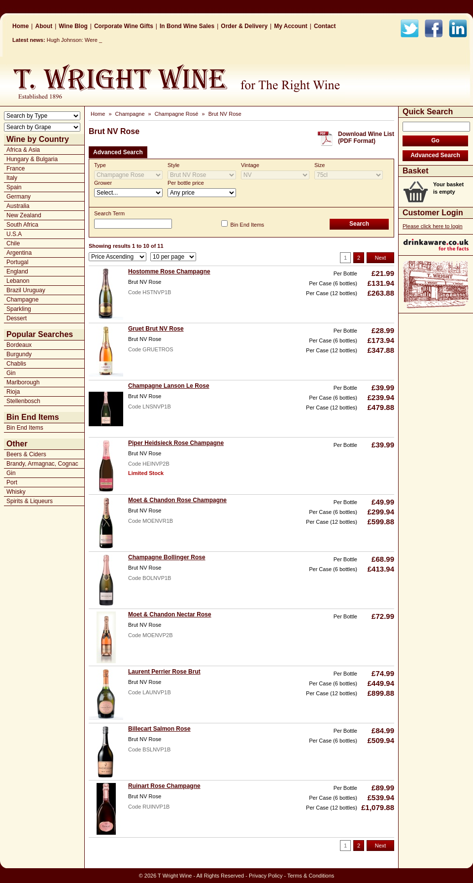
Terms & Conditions (310, 876)
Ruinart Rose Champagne (164, 785)
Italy (11, 177)
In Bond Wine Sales (187, 26)
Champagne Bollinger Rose (166, 557)
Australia (18, 206)
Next (380, 258)
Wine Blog (73, 26)
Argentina (19, 252)
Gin (11, 373)
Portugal (17, 262)
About (43, 26)
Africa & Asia (23, 149)
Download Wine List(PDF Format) (366, 137)
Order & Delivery (244, 26)
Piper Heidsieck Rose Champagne (176, 443)
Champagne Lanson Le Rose (168, 385)
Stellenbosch (23, 401)
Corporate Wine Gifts (123, 26)
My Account (290, 26)
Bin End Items (24, 427)
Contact (325, 26)
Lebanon (18, 280)
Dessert (16, 318)
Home (20, 26)
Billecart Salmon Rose (159, 728)
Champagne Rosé (177, 114)
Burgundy (19, 354)
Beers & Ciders (26, 454)
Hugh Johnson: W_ (70, 40)
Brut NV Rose (224, 114)
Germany (18, 196)
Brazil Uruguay (25, 290)
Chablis (16, 363)
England (17, 271)
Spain (14, 187)
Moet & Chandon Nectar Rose (169, 614)
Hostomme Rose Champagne (169, 271)
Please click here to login (433, 226)
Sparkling (18, 309)
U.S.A (14, 234)
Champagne (22, 299)
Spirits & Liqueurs (29, 501)
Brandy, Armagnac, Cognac (42, 463)
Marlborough (22, 382)
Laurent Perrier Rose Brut (164, 671)
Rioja (13, 391)
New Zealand (23, 215)
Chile (13, 243)
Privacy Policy (265, 876)
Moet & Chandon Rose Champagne (177, 500)
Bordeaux (19, 344)
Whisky (16, 491)
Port (11, 482)
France (15, 168)
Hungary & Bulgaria (32, 159)
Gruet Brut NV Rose (156, 328)
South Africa (22, 224)
